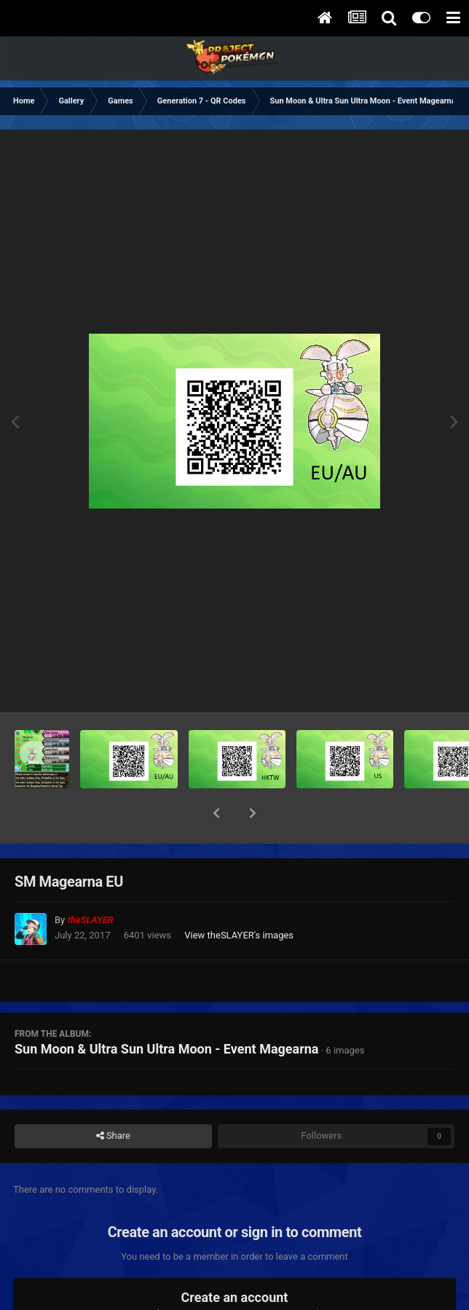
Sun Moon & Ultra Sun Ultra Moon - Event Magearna (167, 1011)
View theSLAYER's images (238, 897)
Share (113, 1098)
